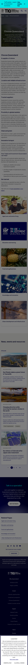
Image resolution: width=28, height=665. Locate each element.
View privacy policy (14, 659)
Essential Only (8, 663)
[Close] (24, 4)
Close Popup (14, 639)
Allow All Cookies (19, 663)
